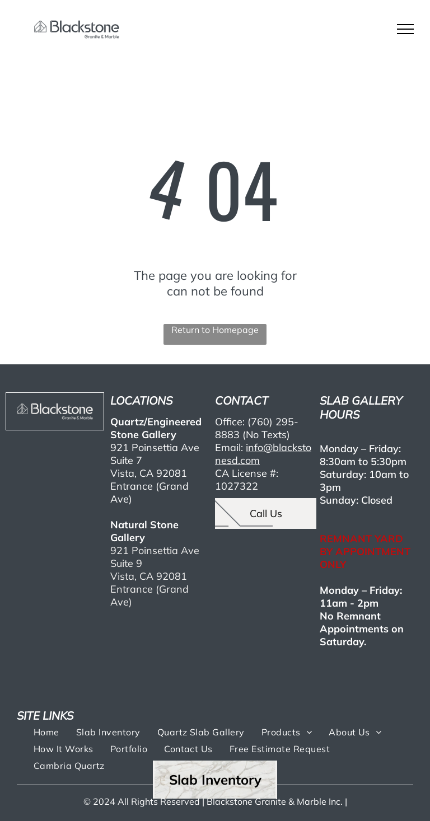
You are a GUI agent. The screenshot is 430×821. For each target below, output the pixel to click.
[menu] (405, 29)
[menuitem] (46, 731)
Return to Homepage (215, 329)
